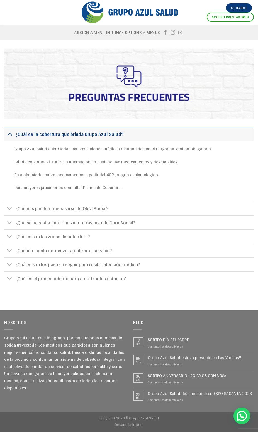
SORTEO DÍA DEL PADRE (168, 339)
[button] (241, 416)
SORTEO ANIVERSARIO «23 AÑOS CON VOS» (187, 375)
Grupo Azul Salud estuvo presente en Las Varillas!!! (195, 357)
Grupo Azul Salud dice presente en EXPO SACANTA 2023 (200, 393)
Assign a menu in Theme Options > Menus (117, 32)
